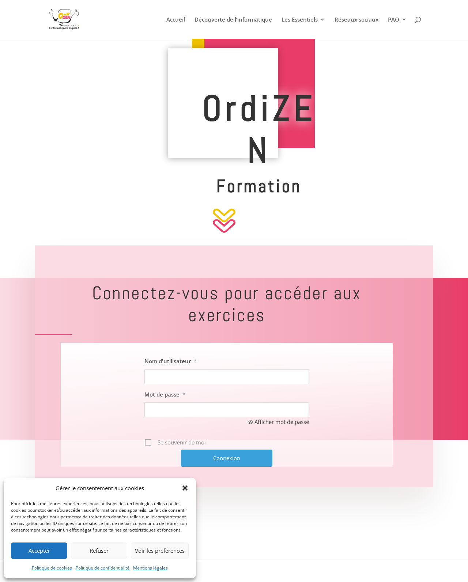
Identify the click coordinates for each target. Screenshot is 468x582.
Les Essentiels (300, 20)
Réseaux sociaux (356, 20)
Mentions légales (150, 568)
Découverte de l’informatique (233, 20)
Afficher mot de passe (281, 421)
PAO (393, 20)
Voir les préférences (160, 550)
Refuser (99, 550)
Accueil (175, 20)
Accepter (39, 550)
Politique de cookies (52, 568)
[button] (185, 488)
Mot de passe (164, 394)
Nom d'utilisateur (170, 361)
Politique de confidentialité (102, 568)
